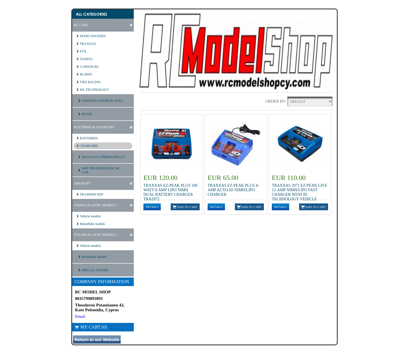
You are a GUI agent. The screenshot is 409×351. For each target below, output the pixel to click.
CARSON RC (89, 67)
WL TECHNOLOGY (94, 90)
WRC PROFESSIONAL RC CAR (101, 170)
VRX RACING (90, 82)
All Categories (91, 14)
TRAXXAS (88, 44)
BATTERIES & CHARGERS (94, 127)
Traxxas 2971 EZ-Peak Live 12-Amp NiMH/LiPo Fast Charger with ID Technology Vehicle (299, 192)
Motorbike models (92, 224)
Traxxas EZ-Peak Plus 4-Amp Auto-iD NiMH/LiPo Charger (233, 190)
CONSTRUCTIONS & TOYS (102, 101)
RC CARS (81, 25)
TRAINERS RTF (91, 194)
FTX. (83, 51)
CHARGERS (89, 146)
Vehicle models (90, 216)
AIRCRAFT (82, 183)
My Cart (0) (90, 327)
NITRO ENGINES (93, 36)
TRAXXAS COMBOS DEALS (103, 157)
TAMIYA (86, 59)
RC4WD (86, 74)
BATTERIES (89, 138)
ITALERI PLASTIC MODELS (95, 235)
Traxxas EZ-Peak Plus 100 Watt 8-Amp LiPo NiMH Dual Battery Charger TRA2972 (170, 192)
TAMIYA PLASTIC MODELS (95, 205)
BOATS (87, 114)
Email (80, 316)
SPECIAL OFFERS (95, 270)
